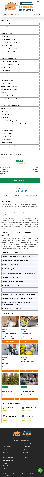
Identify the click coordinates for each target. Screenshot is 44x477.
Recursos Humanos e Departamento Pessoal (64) (14, 124)
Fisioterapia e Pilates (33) (7, 80)
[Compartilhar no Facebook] (17, 191)
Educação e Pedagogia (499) (8, 58)
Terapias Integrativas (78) (7, 142)
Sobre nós (5, 449)
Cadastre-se (6, 468)
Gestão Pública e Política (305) (9, 86)
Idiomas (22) (4, 92)
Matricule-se (10, 341)
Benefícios (25, 457)
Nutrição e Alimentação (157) (8, 108)
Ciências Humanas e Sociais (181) (9, 39)
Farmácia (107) (4, 74)
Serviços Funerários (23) (7, 139)
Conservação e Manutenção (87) (9, 42)
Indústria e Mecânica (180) (7, 95)
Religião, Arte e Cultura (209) (8, 127)
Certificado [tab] (17, 195)
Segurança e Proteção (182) (8, 133)
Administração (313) (6, 23)
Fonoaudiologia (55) (6, 83)
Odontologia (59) (5, 111)
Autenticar (25, 452)
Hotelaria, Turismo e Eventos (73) (9, 89)
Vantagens (25, 455)
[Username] (18, 14)
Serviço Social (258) (6, 136)
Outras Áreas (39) (5, 114)
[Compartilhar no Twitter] (22, 191)
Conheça (25, 449)
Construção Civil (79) (6, 45)
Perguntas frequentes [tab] (31, 195)
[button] (38, 2)
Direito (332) (4, 55)
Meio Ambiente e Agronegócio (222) (10, 105)
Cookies (5, 455)
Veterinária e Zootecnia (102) (8, 149)
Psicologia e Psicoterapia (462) (9, 121)
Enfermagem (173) (5, 67)
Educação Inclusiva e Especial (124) (10, 64)
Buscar (37, 14)
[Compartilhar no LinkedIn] (26, 191)
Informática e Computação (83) (9, 99)
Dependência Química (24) (8, 52)
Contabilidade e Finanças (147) (9, 49)
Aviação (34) (4, 30)
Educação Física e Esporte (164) (9, 61)
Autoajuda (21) (4, 27)
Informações (6, 452)
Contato (5, 463)
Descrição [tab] (5, 195)
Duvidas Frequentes (7, 466)
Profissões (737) (5, 117)
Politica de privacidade (8, 457)
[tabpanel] (19, 311)
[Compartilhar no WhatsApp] (13, 191)
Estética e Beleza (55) (6, 70)
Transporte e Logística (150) (8, 146)
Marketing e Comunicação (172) (9, 102)
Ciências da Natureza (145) (7, 33)
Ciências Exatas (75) (6, 36)
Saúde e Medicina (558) (7, 130)
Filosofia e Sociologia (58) (8, 77)
